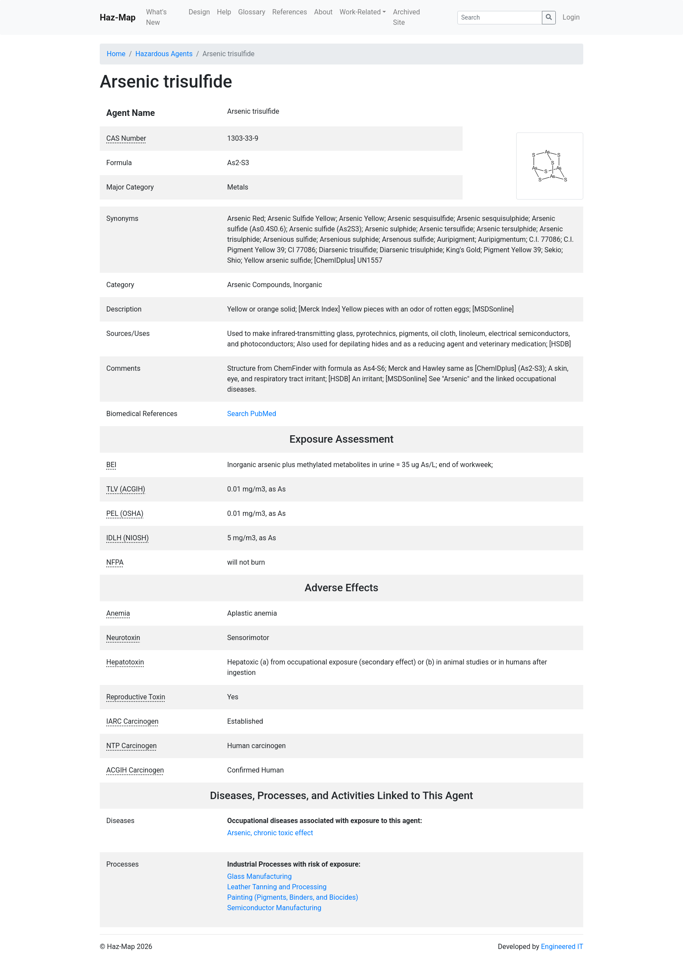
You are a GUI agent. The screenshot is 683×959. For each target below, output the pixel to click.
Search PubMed (252, 414)
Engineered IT (562, 946)
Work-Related (360, 12)
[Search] (499, 17)
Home (116, 54)
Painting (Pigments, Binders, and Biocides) (292, 897)
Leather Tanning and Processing (277, 887)
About (323, 12)
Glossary (251, 12)
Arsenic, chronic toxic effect (270, 833)
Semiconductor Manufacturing (274, 908)
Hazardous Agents (164, 54)
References (289, 12)
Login (571, 17)
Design (199, 12)
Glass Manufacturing (259, 876)
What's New (156, 17)
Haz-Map (117, 17)
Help (224, 12)
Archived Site (406, 17)
